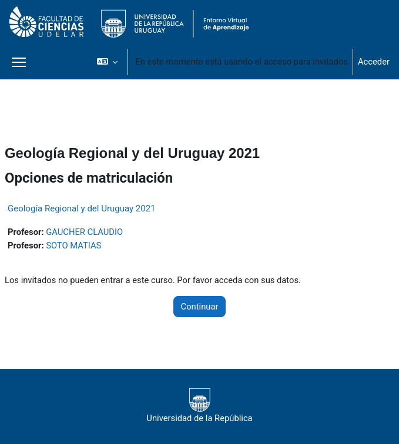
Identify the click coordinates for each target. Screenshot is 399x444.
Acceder (374, 61)
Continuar (200, 306)
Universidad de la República (199, 405)
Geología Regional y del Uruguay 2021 (82, 208)
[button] (107, 61)
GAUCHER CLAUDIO (84, 232)
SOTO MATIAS (73, 245)
